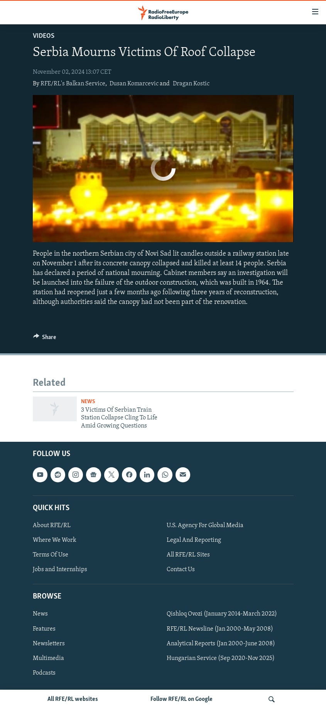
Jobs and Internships (60, 570)
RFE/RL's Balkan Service (73, 84)
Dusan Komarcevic (134, 84)
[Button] (44, 339)
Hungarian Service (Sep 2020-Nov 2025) (221, 658)
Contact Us (181, 570)
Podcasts (44, 673)
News (88, 402)
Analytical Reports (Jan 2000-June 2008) (221, 644)
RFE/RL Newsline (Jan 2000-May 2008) (220, 629)
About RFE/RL (52, 525)
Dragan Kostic (191, 84)
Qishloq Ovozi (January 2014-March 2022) (222, 614)
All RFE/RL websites (72, 699)
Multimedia (48, 658)
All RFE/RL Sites (188, 555)
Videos (43, 36)
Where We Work (54, 540)
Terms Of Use (50, 555)
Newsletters (49, 644)
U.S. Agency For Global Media (205, 525)
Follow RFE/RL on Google (181, 699)
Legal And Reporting (194, 540)
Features (44, 629)
